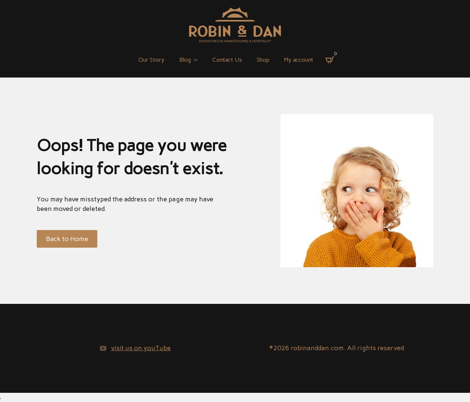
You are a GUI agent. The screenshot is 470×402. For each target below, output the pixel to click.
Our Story (151, 59)
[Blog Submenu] (198, 60)
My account (298, 59)
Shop (263, 59)
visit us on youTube (141, 348)
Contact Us (227, 59)
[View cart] (330, 60)
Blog (185, 59)
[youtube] (103, 348)
